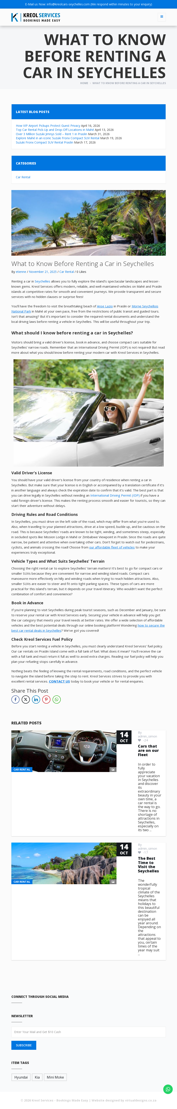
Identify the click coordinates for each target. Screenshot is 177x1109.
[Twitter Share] (26, 699)
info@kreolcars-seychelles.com (68, 4)
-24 (143, 740)
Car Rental (23, 177)
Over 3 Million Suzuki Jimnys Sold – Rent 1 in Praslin (51, 134)
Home (84, 83)
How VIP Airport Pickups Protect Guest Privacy (48, 126)
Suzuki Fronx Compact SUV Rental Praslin (44, 142)
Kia (37, 1077)
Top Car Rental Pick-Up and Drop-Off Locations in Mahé (55, 130)
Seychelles (42, 281)
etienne (21, 272)
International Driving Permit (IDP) (115, 495)
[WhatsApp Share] (57, 699)
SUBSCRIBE (24, 1045)
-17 (143, 852)
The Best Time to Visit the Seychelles (148, 864)
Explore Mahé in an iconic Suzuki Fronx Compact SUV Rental (57, 138)
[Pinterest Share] (46, 699)
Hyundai (21, 1077)
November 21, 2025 (43, 272)
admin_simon (147, 736)
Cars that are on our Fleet (148, 750)
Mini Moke (55, 1077)
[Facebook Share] (15, 699)
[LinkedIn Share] (36, 699)
